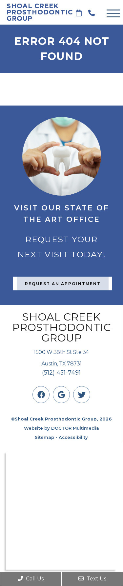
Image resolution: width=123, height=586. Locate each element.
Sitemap (44, 437)
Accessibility (73, 437)
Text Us (92, 579)
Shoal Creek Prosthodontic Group (36, 12)
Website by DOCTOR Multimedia (61, 428)
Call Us (31, 579)
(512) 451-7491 (61, 372)
